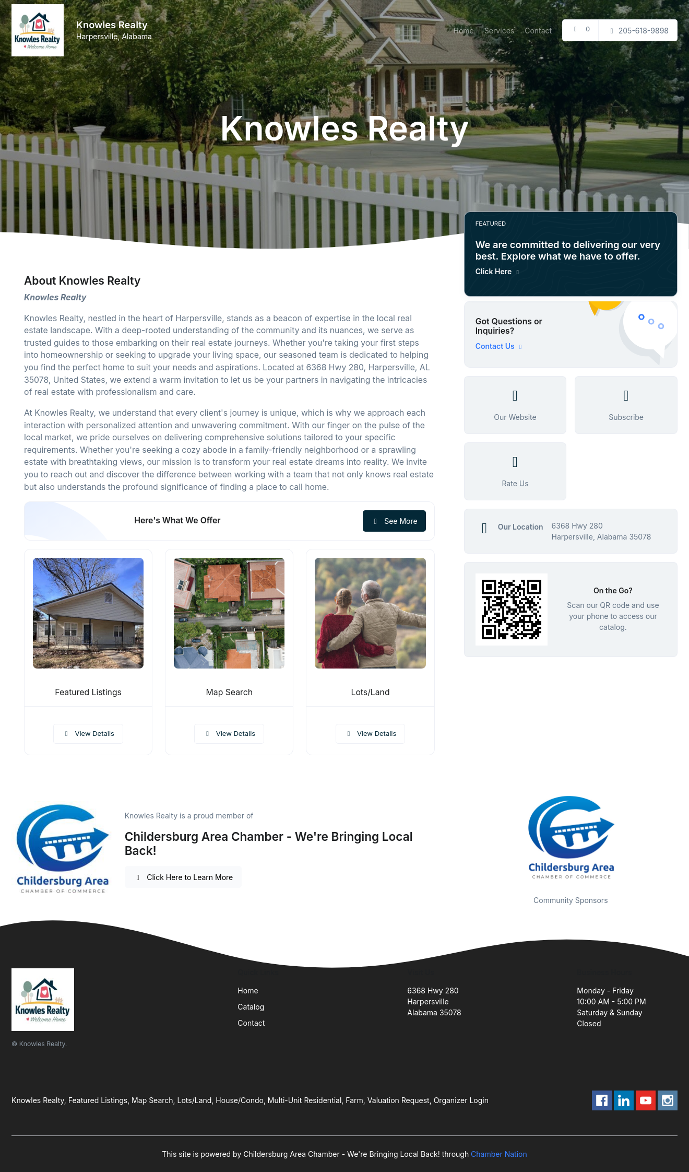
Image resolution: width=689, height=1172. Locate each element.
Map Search (229, 692)
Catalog (250, 1006)
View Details (88, 733)
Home (464, 30)
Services (499, 30)
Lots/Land (370, 692)
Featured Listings (88, 692)
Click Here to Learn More (183, 877)
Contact (538, 30)
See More (394, 521)
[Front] (39, 30)
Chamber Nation (499, 1154)
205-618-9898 (638, 30)
